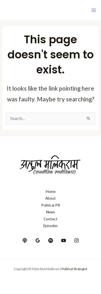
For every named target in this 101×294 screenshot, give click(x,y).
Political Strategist (74, 269)
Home (50, 191)
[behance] (24, 240)
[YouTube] (63, 240)
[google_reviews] (37, 240)
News (50, 212)
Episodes (50, 226)
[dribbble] (50, 240)
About (50, 198)
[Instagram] (76, 240)
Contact (50, 219)
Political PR (50, 205)
